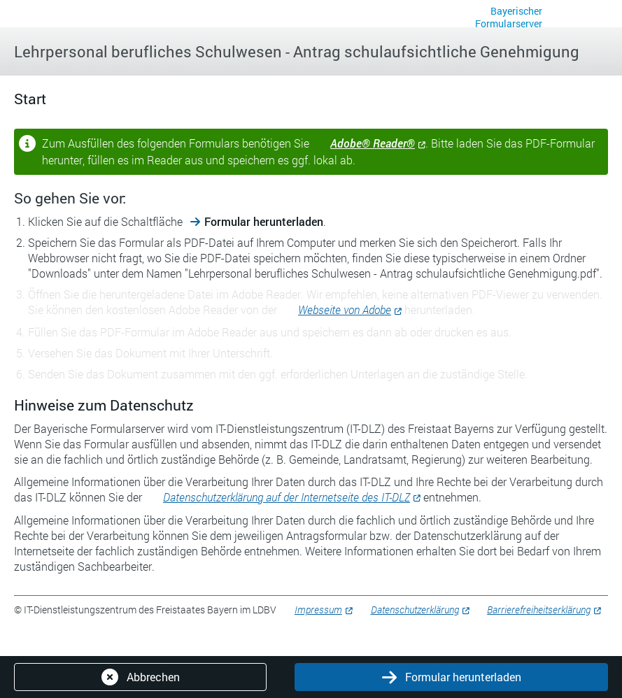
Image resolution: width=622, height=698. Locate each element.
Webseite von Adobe (344, 309)
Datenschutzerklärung (415, 609)
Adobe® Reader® (372, 143)
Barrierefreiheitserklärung (539, 609)
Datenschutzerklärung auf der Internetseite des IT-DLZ (286, 497)
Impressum (318, 609)
